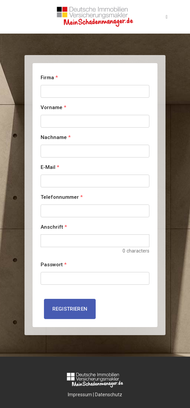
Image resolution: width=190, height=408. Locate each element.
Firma (49, 78)
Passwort (53, 265)
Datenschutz (108, 394)
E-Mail (50, 167)
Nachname (55, 137)
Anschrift (54, 227)
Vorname (53, 107)
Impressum (80, 394)
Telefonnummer (62, 197)
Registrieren (69, 309)
